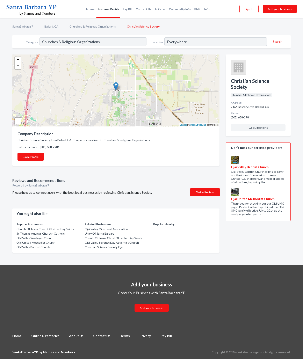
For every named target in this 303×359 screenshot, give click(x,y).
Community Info (180, 9)
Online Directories (45, 336)
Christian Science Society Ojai (104, 247)
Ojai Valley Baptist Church (33, 247)
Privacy (145, 336)
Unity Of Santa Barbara (99, 233)
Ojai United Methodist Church (35, 242)
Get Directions (258, 127)
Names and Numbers (59, 352)
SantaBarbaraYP (22, 26)
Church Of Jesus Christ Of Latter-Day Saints (45, 229)
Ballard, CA (51, 26)
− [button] (18, 66)
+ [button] (18, 60)
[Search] (277, 41)
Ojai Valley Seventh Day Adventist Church (112, 242)
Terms (125, 336)
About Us (76, 336)
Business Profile (108, 9)
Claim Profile (31, 157)
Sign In (249, 9)
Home (90, 9)
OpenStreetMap (198, 125)
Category (32, 42)
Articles (160, 9)
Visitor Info (202, 9)
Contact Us (143, 9)
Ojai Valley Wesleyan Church (34, 238)
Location (157, 42)
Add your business (280, 9)
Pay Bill (127, 9)
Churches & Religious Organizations (93, 26)
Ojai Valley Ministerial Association (106, 229)
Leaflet (183, 125)
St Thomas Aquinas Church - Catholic (40, 233)
